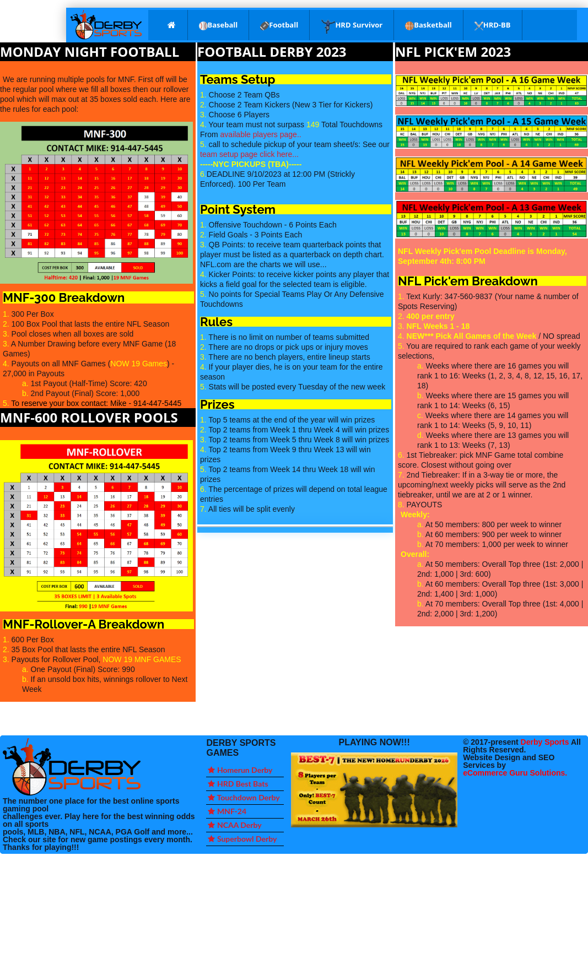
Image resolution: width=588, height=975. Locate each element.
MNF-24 (227, 811)
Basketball (428, 25)
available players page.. (260, 134)
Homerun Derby (240, 769)
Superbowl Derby (242, 838)
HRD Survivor (351, 26)
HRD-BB (492, 25)
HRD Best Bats (238, 783)
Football (279, 25)
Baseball (218, 25)
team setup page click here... (249, 154)
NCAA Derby (234, 825)
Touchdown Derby (243, 797)
